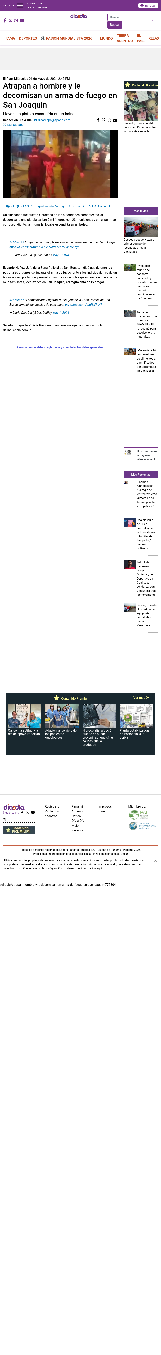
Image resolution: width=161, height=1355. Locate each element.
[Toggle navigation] (20, 5)
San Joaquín (77, 206)
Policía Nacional (99, 206)
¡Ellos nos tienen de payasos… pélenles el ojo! (146, 455)
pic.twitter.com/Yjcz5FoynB (62, 247)
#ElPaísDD (16, 242)
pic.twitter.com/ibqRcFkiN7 (83, 305)
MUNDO (106, 38)
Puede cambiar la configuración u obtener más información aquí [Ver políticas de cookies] (62, 868)
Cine (101, 811)
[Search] (130, 17)
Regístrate (52, 806)
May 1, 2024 (61, 255)
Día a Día (78, 821)
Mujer (76, 825)
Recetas (77, 830)
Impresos (105, 806)
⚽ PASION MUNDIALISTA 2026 (67, 38)
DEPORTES (28, 38)
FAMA (10, 38)
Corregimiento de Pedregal (48, 206)
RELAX (153, 38)
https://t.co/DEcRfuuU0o (26, 247)
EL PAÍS (141, 38)
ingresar (148, 5)
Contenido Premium (141, 85)
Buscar (115, 25)
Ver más (141, 698)
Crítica (76, 816)
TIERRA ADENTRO (125, 38)
